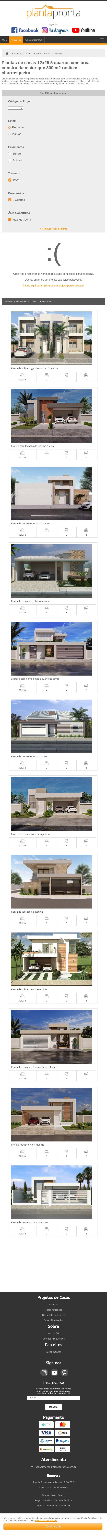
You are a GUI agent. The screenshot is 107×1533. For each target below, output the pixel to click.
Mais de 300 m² (20, 219)
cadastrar (53, 1407)
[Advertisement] (53, 1264)
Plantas (14, 134)
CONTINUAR (53, 1526)
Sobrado (15, 160)
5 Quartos (16, 199)
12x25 (14, 180)
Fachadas (16, 127)
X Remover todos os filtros (53, 229)
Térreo (14, 153)
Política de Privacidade (46, 1520)
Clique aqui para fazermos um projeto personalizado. (53, 285)
